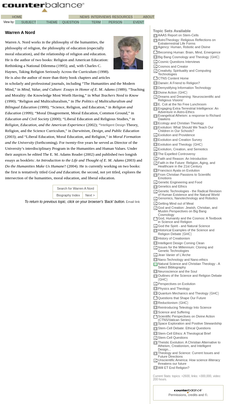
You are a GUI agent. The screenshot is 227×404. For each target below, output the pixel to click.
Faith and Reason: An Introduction (182, 158)
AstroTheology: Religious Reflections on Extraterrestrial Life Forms (187, 41)
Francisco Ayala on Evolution (179, 170)
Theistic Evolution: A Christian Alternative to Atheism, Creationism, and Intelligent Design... (189, 346)
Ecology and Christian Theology (181, 123)
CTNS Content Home (173, 78)
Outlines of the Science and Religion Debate (190, 275)
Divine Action (167, 92)
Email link (133, 201)
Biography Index (68, 195)
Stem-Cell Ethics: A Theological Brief (184, 333)
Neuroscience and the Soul (177, 271)
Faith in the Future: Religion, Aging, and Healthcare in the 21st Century (186, 164)
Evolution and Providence (176, 135)
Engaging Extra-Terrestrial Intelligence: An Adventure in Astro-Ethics (188, 110)
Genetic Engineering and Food (180, 182)
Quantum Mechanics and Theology (183, 293)
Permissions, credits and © (187, 395)
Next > (90, 195)
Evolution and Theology (175, 144)
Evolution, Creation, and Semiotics (183, 149)
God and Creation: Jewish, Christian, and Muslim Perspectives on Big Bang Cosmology (188, 211)
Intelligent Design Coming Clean (181, 243)
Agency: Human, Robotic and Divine (184, 47)
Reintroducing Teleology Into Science (185, 307)
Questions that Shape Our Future (182, 298)
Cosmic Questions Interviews (179, 61)
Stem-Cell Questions (173, 337)
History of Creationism (174, 238)
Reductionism (168, 302)
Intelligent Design (112, 125)
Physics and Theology (174, 288)
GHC (214, 57)
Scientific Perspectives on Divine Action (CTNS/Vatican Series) (186, 318)
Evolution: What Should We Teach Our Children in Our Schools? (185, 129)
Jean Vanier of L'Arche (174, 255)
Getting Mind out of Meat (176, 203)
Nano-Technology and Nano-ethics (183, 259)
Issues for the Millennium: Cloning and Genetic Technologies (185, 248)
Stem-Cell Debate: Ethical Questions (184, 328)
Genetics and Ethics (172, 186)
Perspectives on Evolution (177, 284)
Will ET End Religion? (173, 367)
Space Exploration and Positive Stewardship (190, 323)
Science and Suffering (174, 312)
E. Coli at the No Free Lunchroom (182, 104)
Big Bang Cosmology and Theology (183, 57)
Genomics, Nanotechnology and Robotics (188, 198)
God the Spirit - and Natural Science (184, 226)
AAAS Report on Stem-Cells (178, 35)
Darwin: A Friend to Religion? (179, 83)
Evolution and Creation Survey (180, 139)
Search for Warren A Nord (75, 188)
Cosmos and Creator (173, 66)
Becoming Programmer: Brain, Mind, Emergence (189, 52)
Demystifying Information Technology (184, 87)
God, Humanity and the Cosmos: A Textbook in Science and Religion (190, 220)
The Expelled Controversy (177, 154)
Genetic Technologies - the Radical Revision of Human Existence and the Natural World (190, 192)
